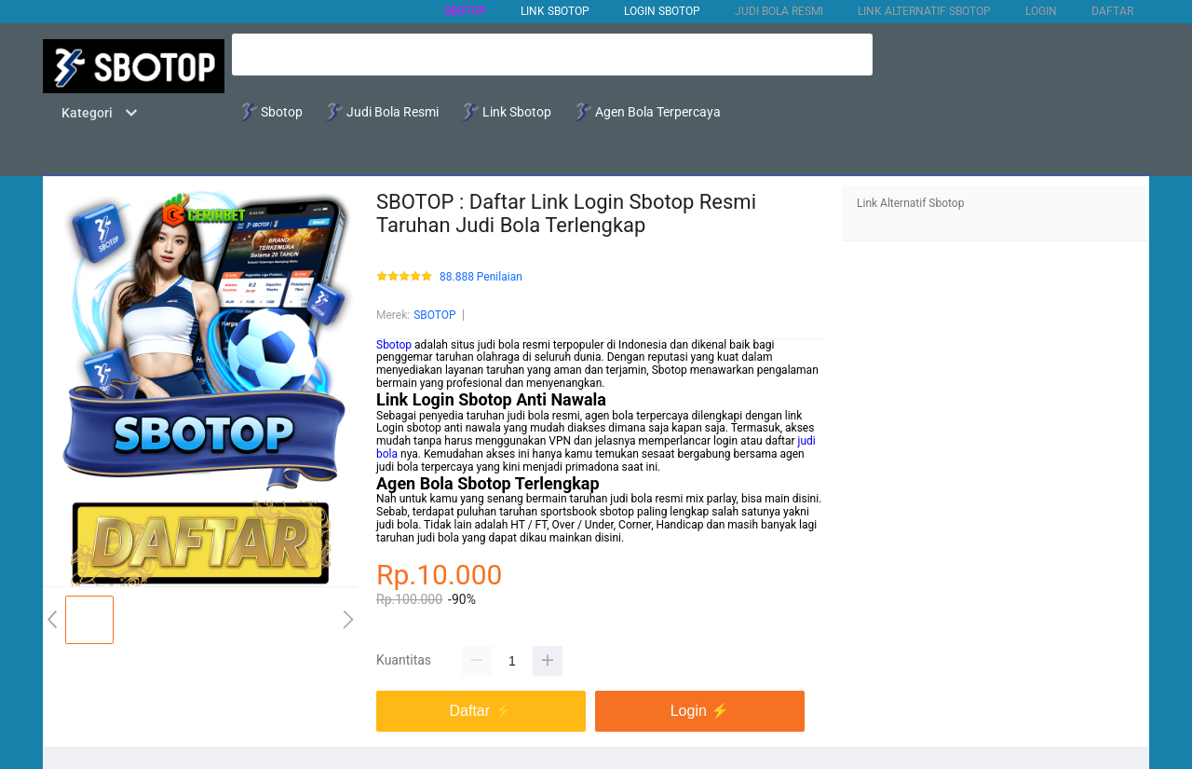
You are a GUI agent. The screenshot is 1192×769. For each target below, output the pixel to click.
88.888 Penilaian (481, 277)
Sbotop (394, 344)
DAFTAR (1112, 11)
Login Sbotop (662, 11)
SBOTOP (465, 11)
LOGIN (1041, 11)
